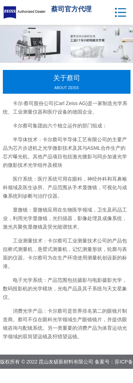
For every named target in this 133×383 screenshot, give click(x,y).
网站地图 (84, 376)
